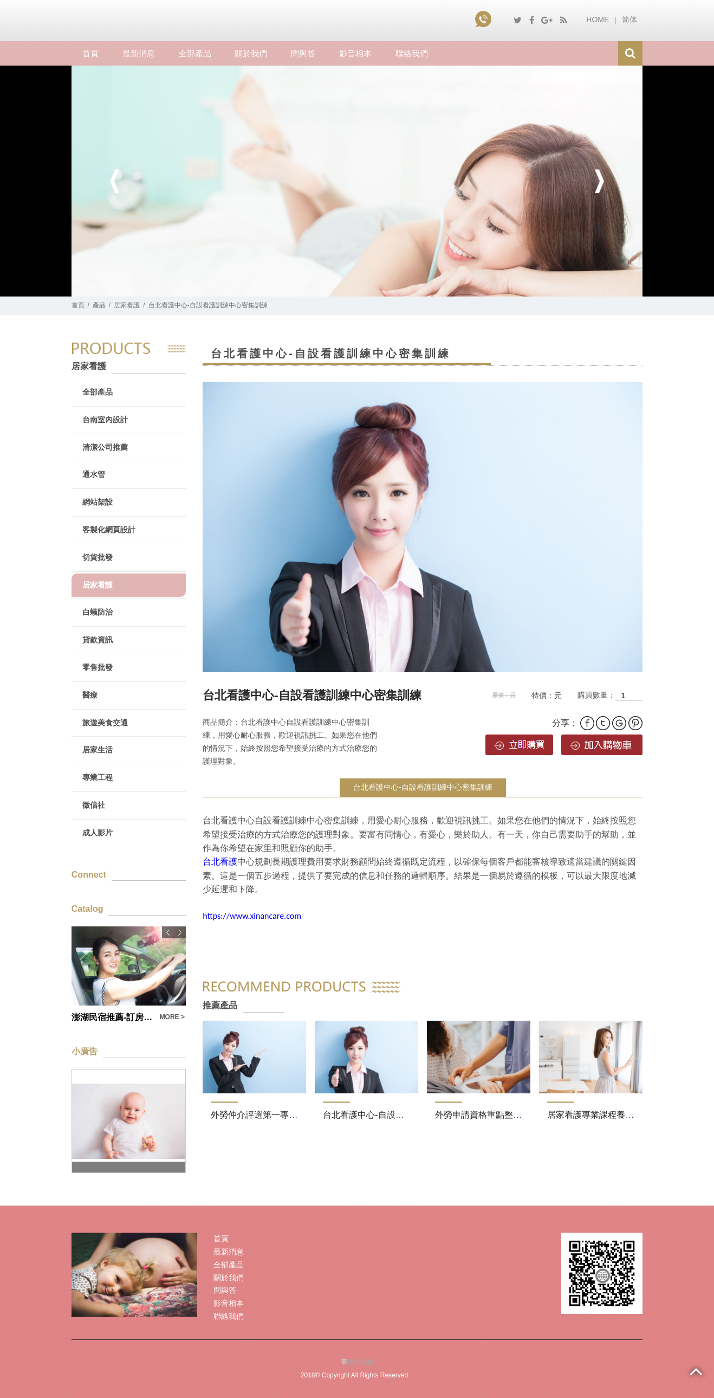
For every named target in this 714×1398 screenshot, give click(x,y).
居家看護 (127, 305)
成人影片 (97, 832)
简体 (629, 19)
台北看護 (220, 862)
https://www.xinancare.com (252, 916)
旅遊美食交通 (105, 722)
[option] (357, 181)
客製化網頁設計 (108, 529)
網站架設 (97, 502)
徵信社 (93, 805)
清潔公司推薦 (105, 447)
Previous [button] (115, 181)
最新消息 (138, 53)
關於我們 (251, 53)
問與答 (303, 53)
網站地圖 (360, 1362)
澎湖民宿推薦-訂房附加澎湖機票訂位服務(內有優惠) (112, 1017)
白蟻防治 (97, 612)
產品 (99, 305)
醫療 (90, 695)
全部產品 (195, 53)
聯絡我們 (411, 53)
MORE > (172, 1017)
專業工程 (97, 777)
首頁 (90, 53)
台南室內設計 (105, 419)
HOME (597, 19)
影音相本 (355, 53)
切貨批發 (97, 557)
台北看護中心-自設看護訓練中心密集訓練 (422, 787)
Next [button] (599, 181)
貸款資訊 (97, 639)
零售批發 (97, 667)
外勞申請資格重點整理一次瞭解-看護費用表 (518, 1114)
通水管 (93, 474)
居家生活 (97, 749)
